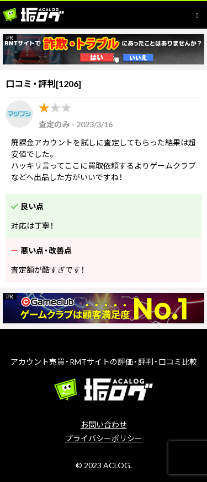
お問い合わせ (104, 424)
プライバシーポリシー (103, 438)
